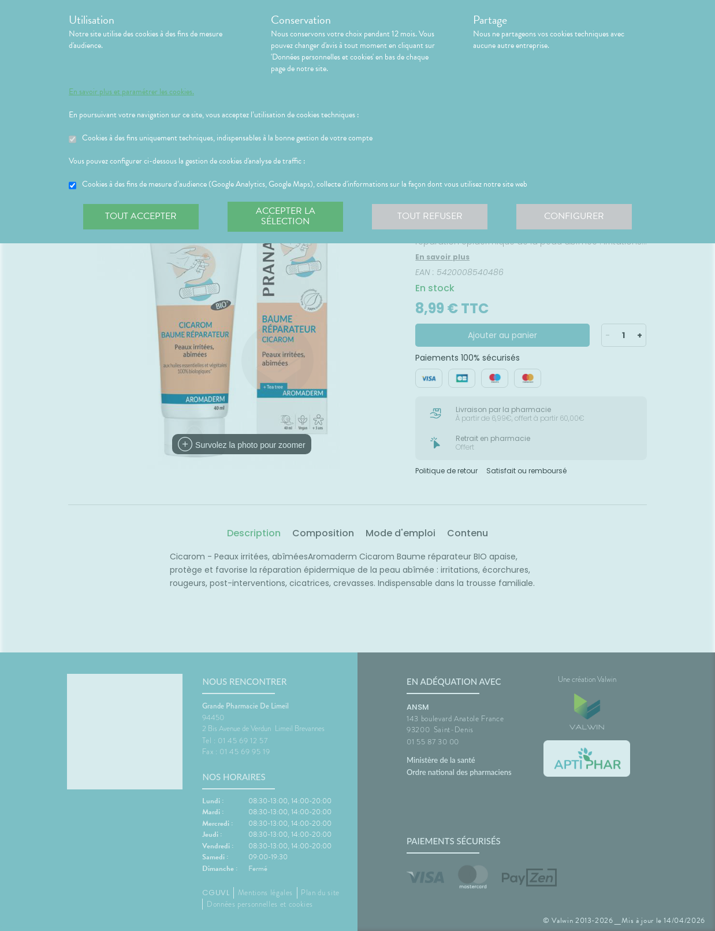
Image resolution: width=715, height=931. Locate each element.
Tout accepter (141, 216)
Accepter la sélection (285, 216)
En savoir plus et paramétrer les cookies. (131, 92)
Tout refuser (430, 216)
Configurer (574, 216)
